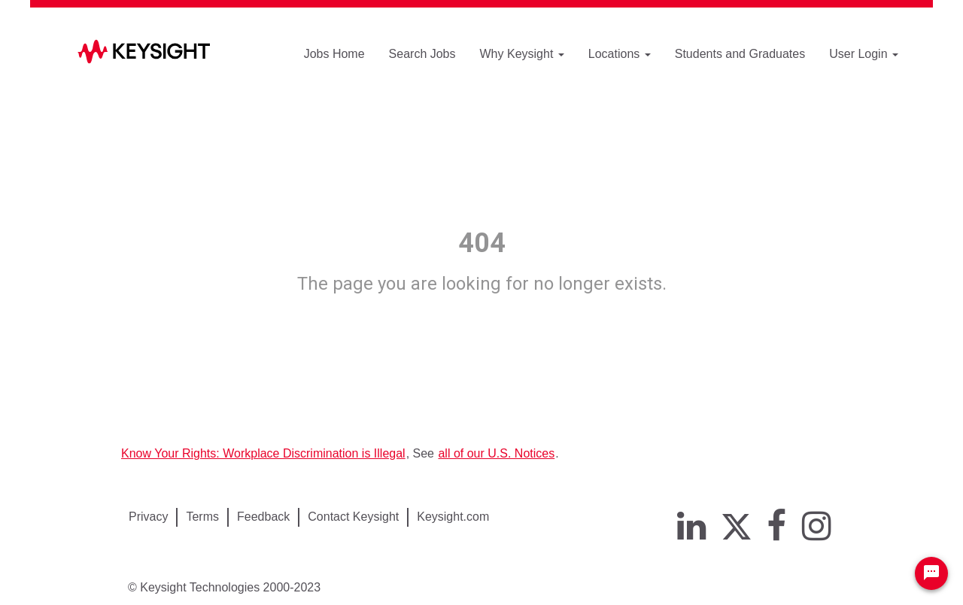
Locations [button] (619, 53)
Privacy (148, 516)
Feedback (263, 516)
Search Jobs (422, 53)
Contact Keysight (353, 516)
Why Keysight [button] (522, 53)
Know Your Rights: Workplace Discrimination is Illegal (263, 453)
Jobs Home (334, 53)
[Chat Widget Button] (931, 573)
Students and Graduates (740, 53)
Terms (202, 516)
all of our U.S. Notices (496, 453)
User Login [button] (863, 53)
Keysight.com (453, 516)
